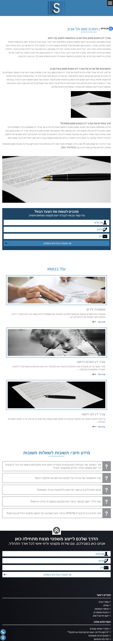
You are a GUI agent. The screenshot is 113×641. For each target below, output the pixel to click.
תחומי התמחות (102, 608)
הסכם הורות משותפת (98, 635)
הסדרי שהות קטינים (99, 628)
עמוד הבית (104, 601)
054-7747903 (68, 147)
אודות (106, 605)
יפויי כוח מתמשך (101, 639)
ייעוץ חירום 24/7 (101, 615)
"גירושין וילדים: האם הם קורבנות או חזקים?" (88, 632)
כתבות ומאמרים (101, 612)
